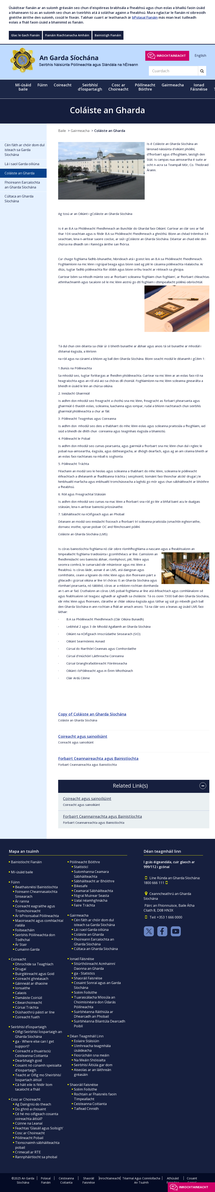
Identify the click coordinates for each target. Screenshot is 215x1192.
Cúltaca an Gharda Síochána (96, 948)
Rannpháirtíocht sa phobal (36, 1157)
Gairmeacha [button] (173, 84)
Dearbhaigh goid (28, 1060)
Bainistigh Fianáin (108, 35)
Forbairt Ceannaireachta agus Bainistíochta (102, 816)
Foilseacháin (24, 930)
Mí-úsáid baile (23, 87)
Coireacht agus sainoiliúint (87, 798)
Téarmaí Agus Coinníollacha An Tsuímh (141, 1180)
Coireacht (18, 959)
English (200, 55)
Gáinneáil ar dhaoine (31, 983)
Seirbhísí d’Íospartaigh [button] (90, 87)
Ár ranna (22, 901)
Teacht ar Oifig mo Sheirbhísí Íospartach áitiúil (38, 1077)
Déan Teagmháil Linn (87, 1036)
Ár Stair (21, 944)
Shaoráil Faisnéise (88, 978)
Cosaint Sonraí (192, 1180)
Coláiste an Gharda (109, 130)
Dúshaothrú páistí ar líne (35, 1012)
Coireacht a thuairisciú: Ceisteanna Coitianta (33, 1053)
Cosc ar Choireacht (26, 1099)
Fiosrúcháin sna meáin (91, 1055)
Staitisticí (81, 866)
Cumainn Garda (27, 949)
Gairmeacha (80, 130)
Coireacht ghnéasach (31, 978)
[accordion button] (202, 785)
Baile (62, 130)
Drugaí (20, 969)
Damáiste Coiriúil (28, 997)
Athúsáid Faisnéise (172, 1180)
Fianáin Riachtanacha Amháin (67, 35)
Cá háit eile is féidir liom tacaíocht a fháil (33, 1087)
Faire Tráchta (84, 905)
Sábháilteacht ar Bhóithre (94, 881)
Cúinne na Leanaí (28, 1123)
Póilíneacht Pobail (29, 1137)
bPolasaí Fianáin (145, 17)
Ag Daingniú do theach (33, 1104)
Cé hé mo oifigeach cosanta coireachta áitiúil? (36, 1116)
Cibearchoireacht (28, 1002)
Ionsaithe (22, 988)
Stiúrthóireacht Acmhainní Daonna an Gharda (94, 966)
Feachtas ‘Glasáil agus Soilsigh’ (39, 1128)
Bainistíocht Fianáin (26, 862)
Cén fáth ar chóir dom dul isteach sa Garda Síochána (94, 922)
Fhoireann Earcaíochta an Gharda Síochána (94, 941)
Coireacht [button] (63, 84)
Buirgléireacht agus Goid (34, 973)
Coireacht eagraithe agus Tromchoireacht (35, 908)
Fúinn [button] (42, 84)
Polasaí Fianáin (46, 1180)
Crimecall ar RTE (28, 1152)
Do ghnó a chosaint (30, 1109)
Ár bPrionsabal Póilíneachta (37, 915)
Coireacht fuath (27, 1017)
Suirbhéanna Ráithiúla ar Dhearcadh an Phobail (93, 1014)
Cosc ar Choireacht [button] (118, 87)
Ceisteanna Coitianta (90, 1103)
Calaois (20, 993)
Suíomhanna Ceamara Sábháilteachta (91, 874)
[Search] (173, 71)
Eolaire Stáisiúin (86, 1041)
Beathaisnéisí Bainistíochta (36, 887)
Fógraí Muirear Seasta (91, 895)
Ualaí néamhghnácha (90, 900)
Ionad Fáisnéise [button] (198, 87)
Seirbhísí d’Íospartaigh (28, 1027)
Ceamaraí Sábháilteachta (93, 890)
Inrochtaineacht (171, 56)
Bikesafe (81, 886)
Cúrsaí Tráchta (26, 1007)
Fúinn (15, 882)
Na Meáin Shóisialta (89, 1060)
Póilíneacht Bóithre (85, 862)
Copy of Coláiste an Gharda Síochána (92, 714)
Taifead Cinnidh (86, 1108)
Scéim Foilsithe (85, 992)
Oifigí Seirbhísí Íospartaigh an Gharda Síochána (38, 1034)
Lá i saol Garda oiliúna (91, 929)
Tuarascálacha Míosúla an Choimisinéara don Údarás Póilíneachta (95, 1002)
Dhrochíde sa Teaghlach (34, 964)
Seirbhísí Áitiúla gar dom (93, 1065)
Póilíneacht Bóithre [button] (145, 87)
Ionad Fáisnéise (82, 958)
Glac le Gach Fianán (25, 35)
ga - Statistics (84, 973)
